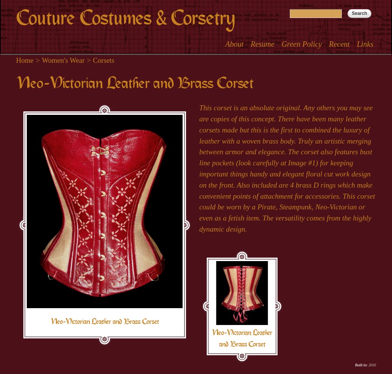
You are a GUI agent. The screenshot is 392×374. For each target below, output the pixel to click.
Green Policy (301, 44)
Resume (262, 44)
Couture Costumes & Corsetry (125, 18)
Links (365, 44)
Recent (339, 44)
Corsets (103, 60)
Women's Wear (63, 60)
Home (25, 60)
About (234, 44)
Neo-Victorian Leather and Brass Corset (105, 322)
